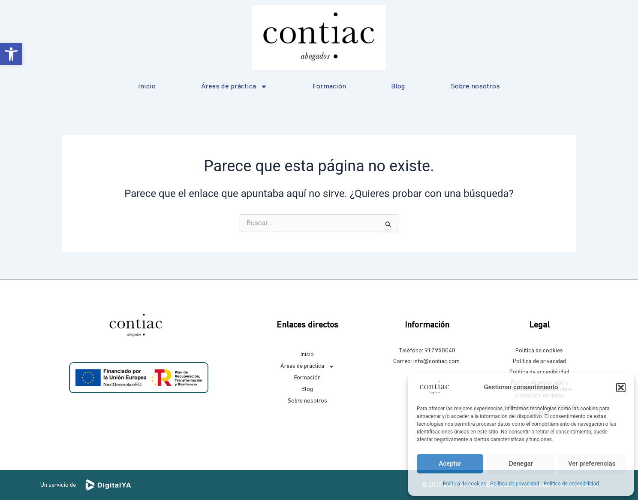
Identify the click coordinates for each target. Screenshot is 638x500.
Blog (398, 86)
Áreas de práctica (234, 86)
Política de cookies (464, 484)
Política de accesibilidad (571, 484)
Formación (329, 86)
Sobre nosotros (475, 86)
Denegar (521, 463)
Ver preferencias (591, 463)
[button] (11, 54)
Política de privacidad (515, 484)
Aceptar (450, 463)
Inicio (147, 86)
